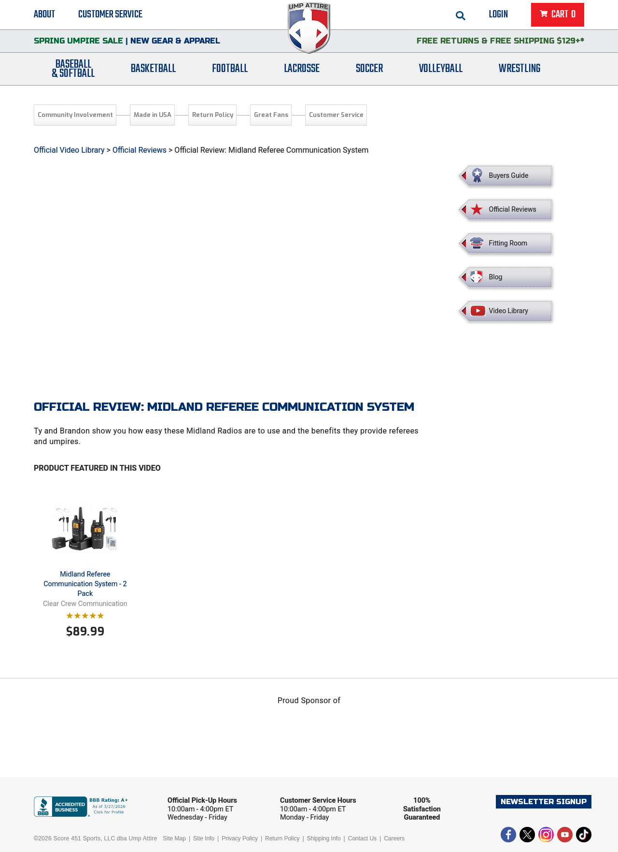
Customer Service (110, 14)
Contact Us (362, 838)
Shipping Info (324, 838)
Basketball (153, 68)
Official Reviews (139, 150)
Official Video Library (69, 150)
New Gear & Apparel (175, 40)
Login (498, 14)
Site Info (203, 838)
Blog (496, 277)
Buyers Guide (509, 175)
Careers (394, 838)
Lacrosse (302, 68)
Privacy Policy (240, 838)
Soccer (369, 68)
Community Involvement (75, 115)
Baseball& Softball (73, 69)
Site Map (174, 838)
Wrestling (519, 68)
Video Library (508, 311)
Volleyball (441, 68)
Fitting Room (508, 243)
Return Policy (212, 115)
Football (230, 68)
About (44, 14)
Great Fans (271, 115)
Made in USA (152, 115)
